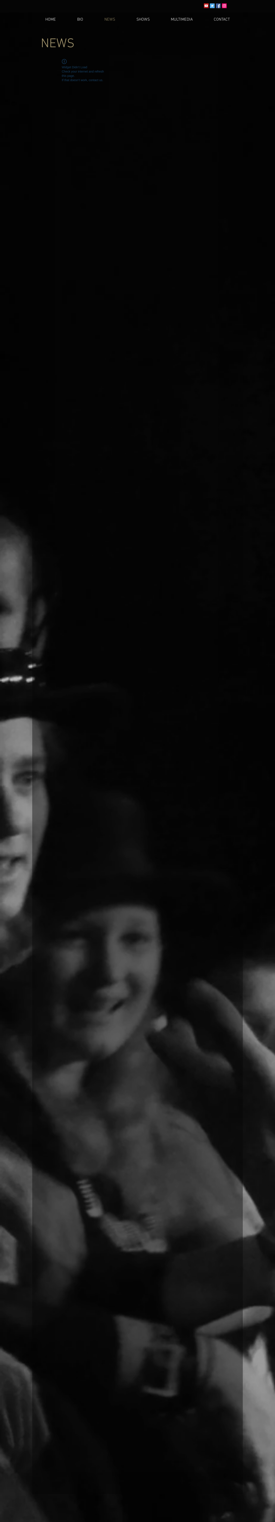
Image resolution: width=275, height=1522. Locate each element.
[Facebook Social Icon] (218, 5)
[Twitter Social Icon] (212, 5)
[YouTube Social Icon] (206, 5)
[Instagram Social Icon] (224, 5)
